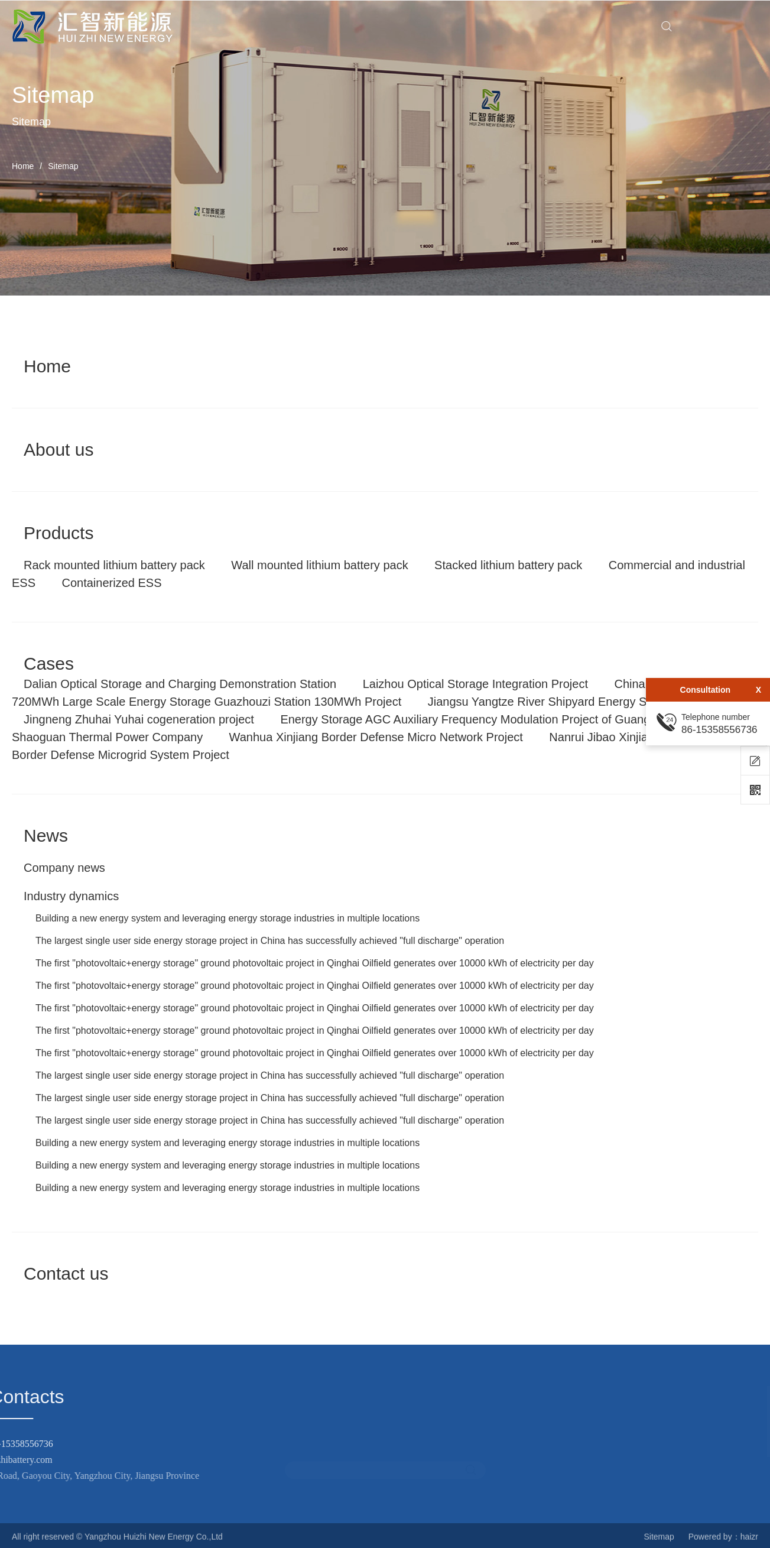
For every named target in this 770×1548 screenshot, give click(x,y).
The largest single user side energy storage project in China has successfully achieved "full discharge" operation (269, 941)
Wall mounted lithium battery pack (319, 565)
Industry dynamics (71, 896)
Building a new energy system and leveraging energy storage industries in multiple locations (227, 918)
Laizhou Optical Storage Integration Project (475, 683)
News (46, 835)
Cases (49, 663)
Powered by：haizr (723, 1542)
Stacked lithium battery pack (508, 565)
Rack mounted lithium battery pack (114, 565)
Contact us (66, 1273)
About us (58, 449)
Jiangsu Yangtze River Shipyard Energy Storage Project (574, 701)
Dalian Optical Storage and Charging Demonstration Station (180, 683)
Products (58, 533)
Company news (64, 867)
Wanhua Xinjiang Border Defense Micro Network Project (376, 737)
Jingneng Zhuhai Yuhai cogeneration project (139, 719)
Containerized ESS (111, 582)
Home (23, 166)
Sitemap (659, 1542)
